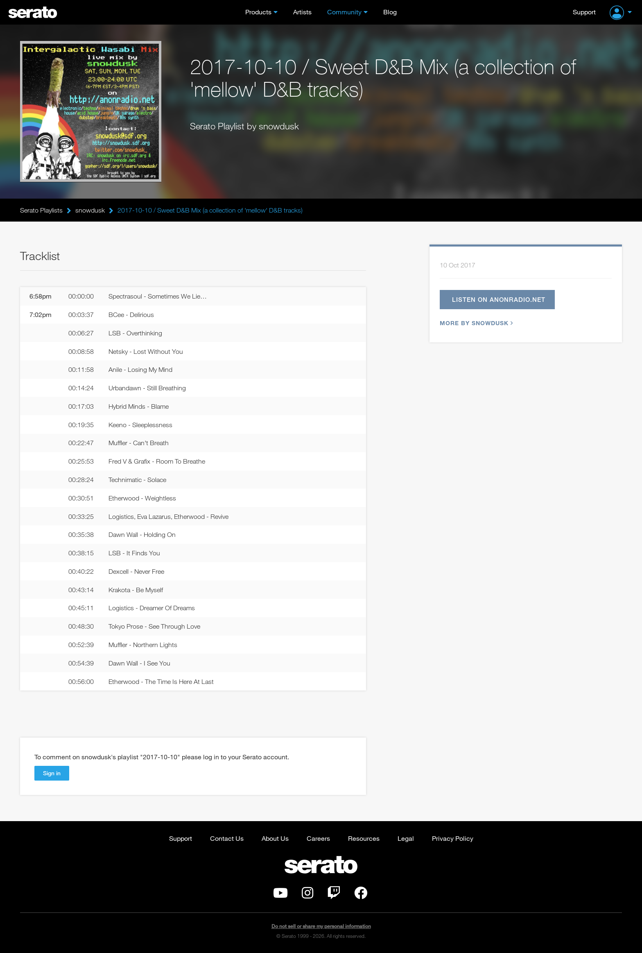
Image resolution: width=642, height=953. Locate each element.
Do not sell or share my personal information (321, 926)
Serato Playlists (41, 210)
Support (584, 12)
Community (344, 12)
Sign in (52, 773)
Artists (302, 12)
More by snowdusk (475, 322)
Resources (364, 838)
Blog (390, 12)
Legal (406, 838)
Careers (318, 838)
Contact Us (227, 838)
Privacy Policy (452, 838)
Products (258, 12)
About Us (275, 838)
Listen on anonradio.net (498, 299)
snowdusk (90, 210)
